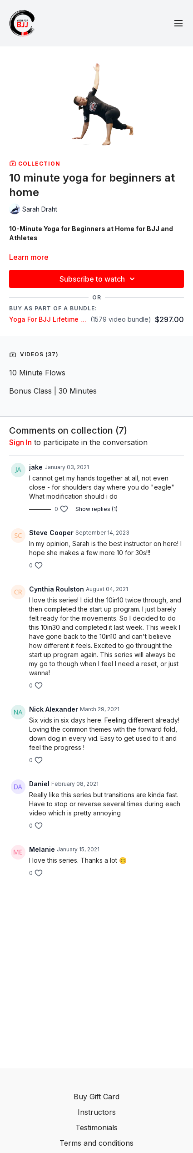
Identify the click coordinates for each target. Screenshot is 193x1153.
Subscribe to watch (98, 278)
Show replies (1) (96, 509)
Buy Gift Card (96, 1096)
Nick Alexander (53, 709)
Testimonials (96, 1127)
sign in (20, 442)
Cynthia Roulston (56, 589)
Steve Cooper (51, 532)
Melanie (42, 849)
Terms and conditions (96, 1143)
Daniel (39, 784)
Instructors (97, 1112)
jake (36, 467)
